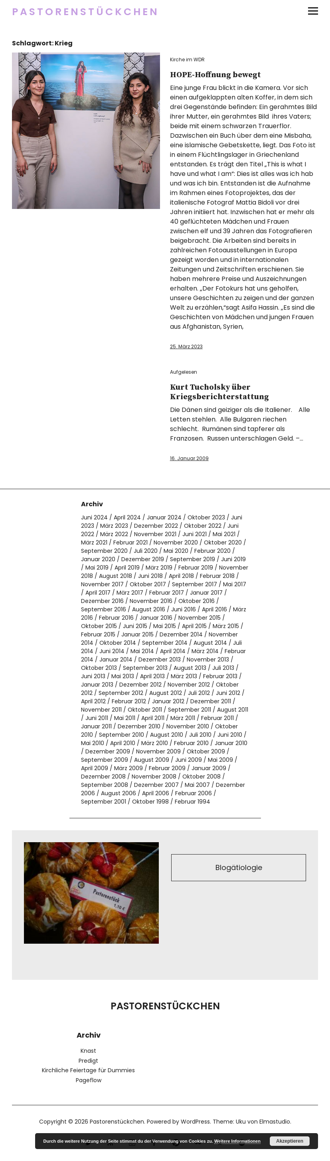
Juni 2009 (188, 760)
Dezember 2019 (142, 559)
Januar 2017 (206, 593)
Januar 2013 (97, 685)
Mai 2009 (220, 760)
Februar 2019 (195, 568)
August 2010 (166, 735)
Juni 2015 (135, 626)
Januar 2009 (209, 768)
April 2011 (152, 718)
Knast (88, 1051)
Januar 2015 (137, 634)
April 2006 (155, 793)
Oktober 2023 (206, 517)
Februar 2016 (116, 618)
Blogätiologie (238, 867)
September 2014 (165, 643)
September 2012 (121, 693)
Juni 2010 (229, 735)
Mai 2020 (176, 551)
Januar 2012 (168, 701)
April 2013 (152, 676)
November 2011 (101, 710)
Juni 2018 (150, 576)
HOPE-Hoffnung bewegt (215, 75)
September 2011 (189, 710)
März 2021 (94, 542)
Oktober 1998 (150, 802)
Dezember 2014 (181, 634)
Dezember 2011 (210, 701)
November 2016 (151, 601)
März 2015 (226, 626)
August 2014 (210, 643)
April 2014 (173, 651)
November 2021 (155, 534)
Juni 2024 (94, 517)
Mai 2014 (142, 651)
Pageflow (88, 1080)
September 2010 (121, 735)
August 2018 (115, 576)
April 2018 (181, 576)
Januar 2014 (115, 659)
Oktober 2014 (117, 643)
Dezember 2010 (139, 726)
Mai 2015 (164, 626)
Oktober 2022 (202, 526)
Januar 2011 (96, 726)
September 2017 (194, 584)
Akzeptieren (289, 1141)
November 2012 (189, 685)
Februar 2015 (98, 634)
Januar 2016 (156, 618)
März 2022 (114, 534)
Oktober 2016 (196, 601)
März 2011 (182, 718)
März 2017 (130, 593)
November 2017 (102, 584)
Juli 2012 (199, 693)
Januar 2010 (231, 743)
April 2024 (127, 517)
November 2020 (176, 542)
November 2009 (158, 751)
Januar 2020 (98, 559)
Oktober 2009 (206, 751)
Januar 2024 (164, 517)
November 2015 (199, 618)
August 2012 (165, 693)
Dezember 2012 (140, 685)
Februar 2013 (220, 676)
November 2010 (187, 726)
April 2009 (94, 768)
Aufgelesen (183, 372)
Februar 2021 (130, 542)
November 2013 (208, 659)
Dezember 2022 (156, 526)
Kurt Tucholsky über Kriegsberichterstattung (219, 392)
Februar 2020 (212, 551)
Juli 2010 (200, 735)
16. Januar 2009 (189, 458)
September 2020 (104, 551)
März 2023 (114, 526)
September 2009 (104, 760)
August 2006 (118, 793)
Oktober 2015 (99, 626)
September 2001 (103, 802)
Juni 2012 (228, 693)
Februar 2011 (217, 718)
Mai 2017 (234, 584)
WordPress (195, 1122)
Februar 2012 (129, 701)
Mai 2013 (122, 676)
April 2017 (98, 593)
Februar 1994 (192, 802)
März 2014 (205, 651)
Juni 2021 (194, 534)
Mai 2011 (124, 718)
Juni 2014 (111, 651)
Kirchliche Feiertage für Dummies (88, 1070)
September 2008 (104, 785)
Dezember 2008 (103, 777)
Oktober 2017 (148, 584)
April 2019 (127, 568)
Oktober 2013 (99, 668)
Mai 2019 (97, 568)
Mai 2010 (92, 743)
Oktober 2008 (201, 777)
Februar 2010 (191, 743)
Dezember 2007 (156, 785)
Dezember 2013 (159, 659)
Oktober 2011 (145, 710)
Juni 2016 (183, 609)
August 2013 (190, 668)
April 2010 (122, 743)
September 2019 (192, 559)
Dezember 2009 (107, 751)
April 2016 (214, 609)
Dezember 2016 (102, 601)
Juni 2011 (96, 718)
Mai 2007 (197, 785)
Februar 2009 (167, 768)
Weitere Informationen (237, 1141)
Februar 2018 (217, 576)
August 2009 (151, 760)
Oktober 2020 (223, 542)
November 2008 (154, 777)
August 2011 (232, 710)
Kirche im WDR (187, 59)
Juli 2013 (223, 668)
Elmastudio (274, 1122)
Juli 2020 (146, 551)
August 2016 (148, 609)
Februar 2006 (193, 793)
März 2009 (128, 768)
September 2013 (145, 668)
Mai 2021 (224, 534)
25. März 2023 (186, 346)
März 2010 (154, 743)
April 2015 (194, 626)
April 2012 (93, 701)
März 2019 (159, 568)
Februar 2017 (166, 593)
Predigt (88, 1061)
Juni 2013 (93, 676)
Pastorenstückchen (85, 12)
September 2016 (103, 609)
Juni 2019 (233, 559)
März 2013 (184, 676)
